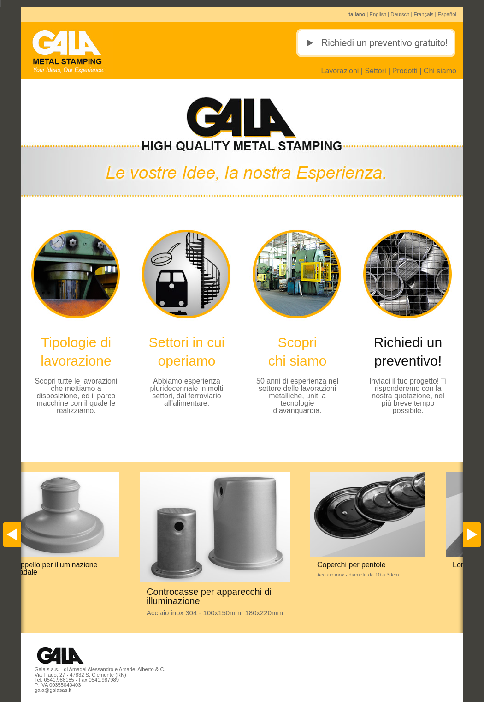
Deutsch (399, 14)
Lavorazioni (340, 71)
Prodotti (405, 71)
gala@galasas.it (53, 690)
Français (424, 14)
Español (447, 14)
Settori (375, 71)
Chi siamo (440, 71)
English (378, 14)
